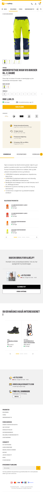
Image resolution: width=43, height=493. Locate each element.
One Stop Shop (6, 428)
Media (4, 458)
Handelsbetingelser (14, 488)
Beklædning (13, 9)
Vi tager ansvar (6, 461)
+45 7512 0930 (27, 275)
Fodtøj (20, 9)
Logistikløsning (7, 438)
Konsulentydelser (7, 431)
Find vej (14, 398)
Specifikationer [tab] (21, 154)
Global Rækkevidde (7, 448)
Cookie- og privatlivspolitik (26, 488)
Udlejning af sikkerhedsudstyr (10, 436)
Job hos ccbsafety (7, 456)
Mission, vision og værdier (9, 451)
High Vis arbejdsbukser (8, 14)
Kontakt (5, 453)
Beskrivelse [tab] (7, 154)
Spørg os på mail (21, 292)
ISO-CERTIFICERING (7, 446)
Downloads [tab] (36, 154)
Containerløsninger (8, 433)
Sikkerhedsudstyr (29, 9)
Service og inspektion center (10, 426)
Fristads (5, 67)
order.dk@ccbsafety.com (23, 385)
